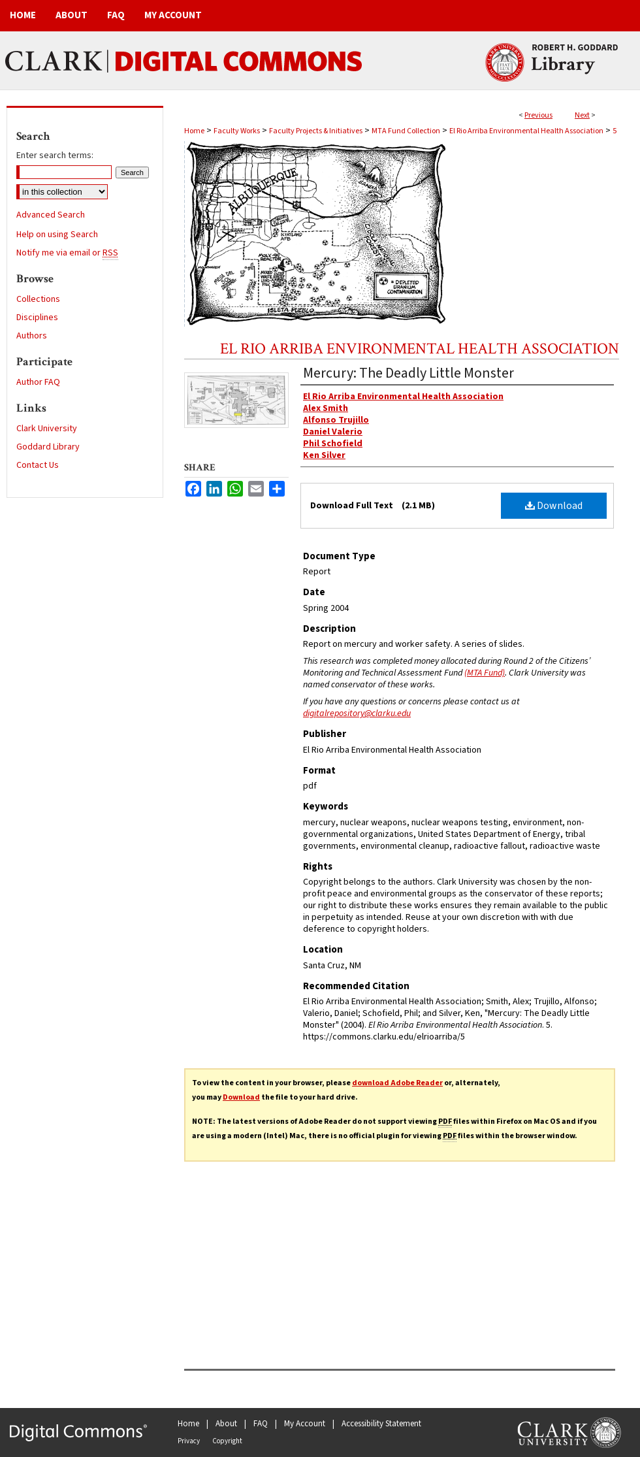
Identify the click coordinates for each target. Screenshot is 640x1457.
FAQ (260, 1424)
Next (582, 115)
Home (194, 131)
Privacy (189, 1441)
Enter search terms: (54, 155)
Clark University (46, 428)
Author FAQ (38, 382)
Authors (31, 335)
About (226, 1424)
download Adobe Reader (397, 1083)
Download (554, 506)
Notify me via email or (67, 252)
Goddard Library (48, 446)
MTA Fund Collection (406, 131)
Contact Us (37, 465)
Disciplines (37, 317)
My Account (304, 1424)
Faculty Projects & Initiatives (315, 131)
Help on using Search (57, 234)
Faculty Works (237, 131)
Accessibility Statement (381, 1424)
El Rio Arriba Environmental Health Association (526, 131)
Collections (38, 299)
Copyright (227, 1441)
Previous (538, 115)
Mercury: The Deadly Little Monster (408, 373)
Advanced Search (50, 214)
